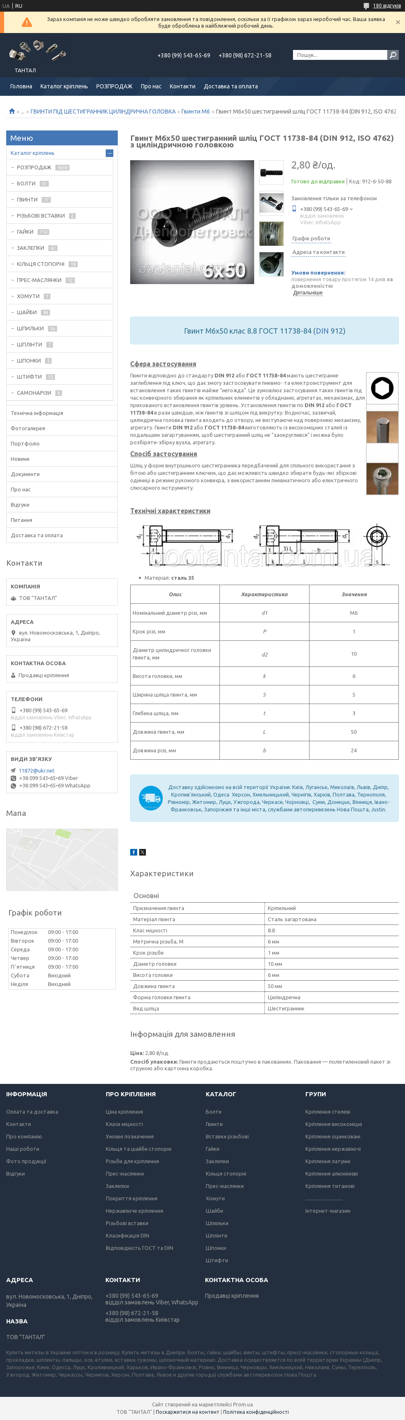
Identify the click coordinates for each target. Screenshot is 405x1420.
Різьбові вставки (127, 1223)
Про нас (151, 86)
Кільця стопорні (226, 1173)
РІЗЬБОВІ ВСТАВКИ (41, 215)
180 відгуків (387, 5)
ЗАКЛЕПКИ (30, 248)
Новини (20, 459)
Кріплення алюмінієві (331, 1173)
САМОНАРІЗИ (34, 393)
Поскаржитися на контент (187, 1412)
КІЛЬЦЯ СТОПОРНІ (40, 264)
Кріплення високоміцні (333, 1124)
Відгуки (20, 504)
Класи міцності (124, 1124)
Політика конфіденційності (256, 1412)
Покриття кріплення (131, 1198)
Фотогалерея (28, 428)
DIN (322, 331)
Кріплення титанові (330, 1186)
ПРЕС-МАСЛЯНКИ (39, 280)
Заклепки (117, 1186)
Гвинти (214, 1124)
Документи (25, 474)
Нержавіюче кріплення (134, 1211)
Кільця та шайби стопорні (139, 1149)
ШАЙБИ (27, 312)
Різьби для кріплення (132, 1161)
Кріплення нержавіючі (333, 1149)
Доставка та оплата (231, 86)
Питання (21, 520)
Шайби (214, 1211)
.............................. (324, 1198)
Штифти (217, 1260)
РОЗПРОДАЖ (114, 86)
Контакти (182, 86)
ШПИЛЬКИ (30, 328)
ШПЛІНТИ (29, 344)
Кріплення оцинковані (332, 1136)
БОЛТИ (26, 183)
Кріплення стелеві (327, 1111)
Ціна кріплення (124, 1111)
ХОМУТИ (28, 296)
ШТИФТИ (29, 376)
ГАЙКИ (25, 232)
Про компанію (24, 1136)
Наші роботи (22, 1149)
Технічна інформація (37, 413)
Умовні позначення (130, 1136)
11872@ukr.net (37, 770)
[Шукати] (393, 55)
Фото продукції (26, 1161)
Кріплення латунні (327, 1161)
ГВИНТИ (27, 199)
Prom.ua (243, 1404)
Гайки (212, 1149)
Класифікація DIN (127, 1235)
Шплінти (216, 1235)
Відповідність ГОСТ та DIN (139, 1248)
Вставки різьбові (227, 1136)
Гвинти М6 (195, 111)
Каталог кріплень (64, 86)
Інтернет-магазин (327, 1211)
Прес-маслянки (125, 1173)
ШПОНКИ (29, 360)
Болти (214, 1111)
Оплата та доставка (32, 1111)
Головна (21, 86)
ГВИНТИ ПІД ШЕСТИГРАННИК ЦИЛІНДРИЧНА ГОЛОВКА (103, 111)
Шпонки (216, 1248)
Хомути (215, 1198)
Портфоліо (25, 443)
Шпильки (217, 1223)
